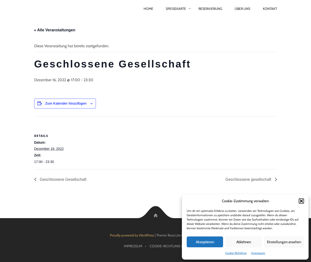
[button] (301, 201)
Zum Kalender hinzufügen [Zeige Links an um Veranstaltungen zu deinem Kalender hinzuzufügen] (65, 103)
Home (148, 9)
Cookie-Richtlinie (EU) (168, 246)
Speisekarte (176, 9)
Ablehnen (243, 242)
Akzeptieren (205, 242)
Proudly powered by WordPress (132, 235)
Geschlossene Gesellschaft (62, 179)
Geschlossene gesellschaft (248, 179)
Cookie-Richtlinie (235, 253)
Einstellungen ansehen (284, 242)
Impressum (258, 253)
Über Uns (242, 9)
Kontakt (270, 9)
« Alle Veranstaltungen (54, 30)
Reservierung (210, 9)
